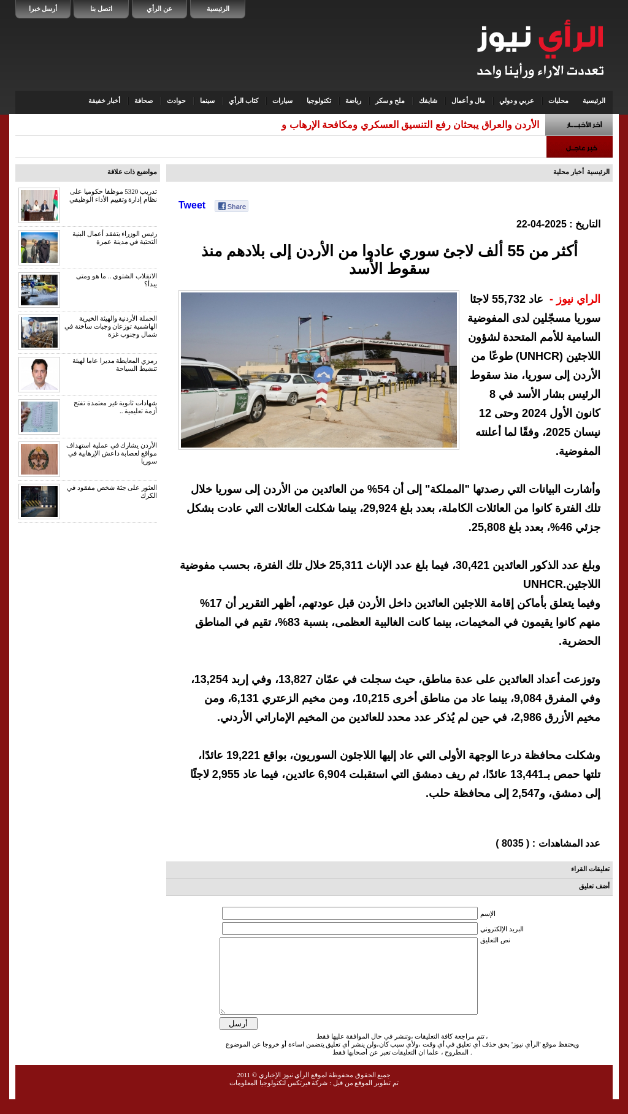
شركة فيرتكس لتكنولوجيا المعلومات (278, 1097)
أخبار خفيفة (104, 100)
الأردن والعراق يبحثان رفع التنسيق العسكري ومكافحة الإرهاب (414, 125)
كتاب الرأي (243, 100)
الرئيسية (218, 8)
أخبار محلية (568, 171)
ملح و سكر (390, 100)
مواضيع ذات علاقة (132, 171)
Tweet (191, 205)
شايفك (428, 100)
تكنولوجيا (319, 100)
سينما (207, 100)
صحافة (143, 100)
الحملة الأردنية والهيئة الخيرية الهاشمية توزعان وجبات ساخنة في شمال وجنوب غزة (110, 326)
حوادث (176, 100)
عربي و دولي (517, 100)
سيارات (282, 100)
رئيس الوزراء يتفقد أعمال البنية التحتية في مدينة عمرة (114, 237)
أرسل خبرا (43, 8)
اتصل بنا (101, 8)
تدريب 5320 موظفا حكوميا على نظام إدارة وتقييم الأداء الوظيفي (113, 195)
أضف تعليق (594, 886)
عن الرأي (159, 8)
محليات (558, 100)
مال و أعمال (468, 100)
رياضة (353, 100)
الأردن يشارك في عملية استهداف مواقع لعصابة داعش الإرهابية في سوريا (111, 453)
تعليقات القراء (590, 868)
